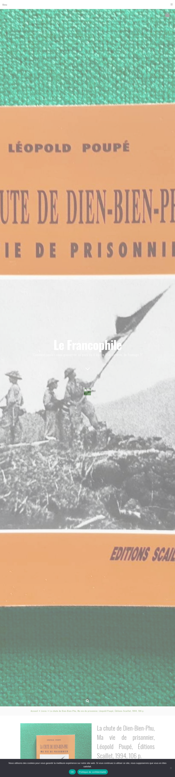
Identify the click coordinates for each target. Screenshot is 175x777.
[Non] (170, 768)
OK (72, 772)
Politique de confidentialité (92, 772)
